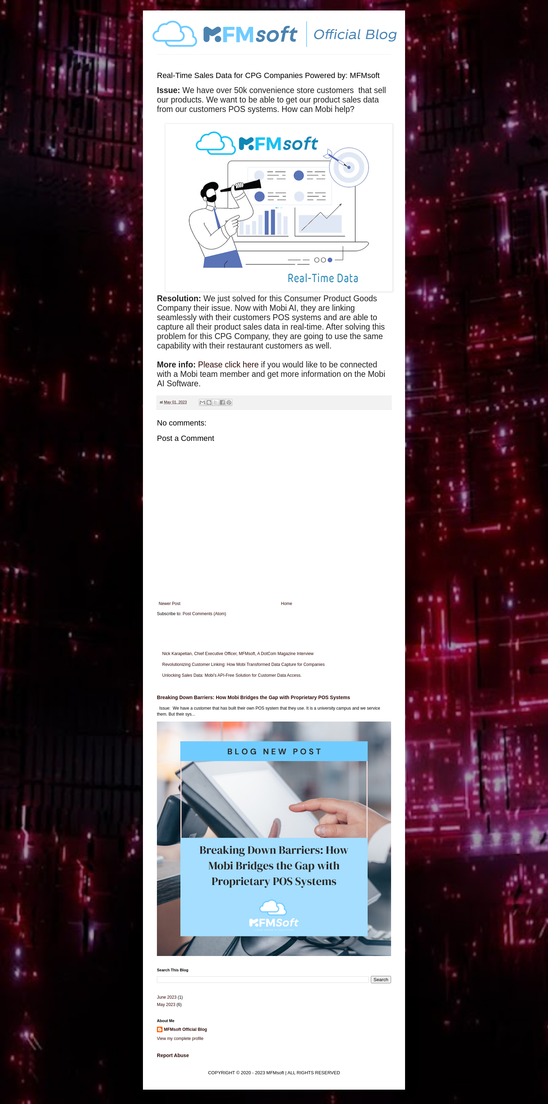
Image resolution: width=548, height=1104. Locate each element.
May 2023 (166, 1004)
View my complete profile (180, 1038)
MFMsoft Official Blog (185, 1029)
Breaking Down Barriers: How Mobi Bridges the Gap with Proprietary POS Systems (253, 697)
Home (286, 603)
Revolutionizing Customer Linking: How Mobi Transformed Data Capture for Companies (243, 664)
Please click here (228, 364)
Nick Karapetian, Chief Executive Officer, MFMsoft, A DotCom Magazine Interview (237, 653)
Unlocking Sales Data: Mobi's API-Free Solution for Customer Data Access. (232, 675)
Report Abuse (173, 1055)
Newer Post (169, 603)
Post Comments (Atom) (204, 613)
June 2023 (166, 997)
